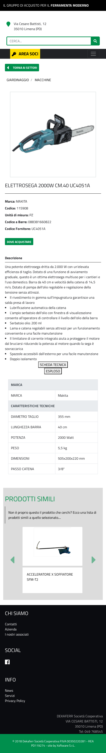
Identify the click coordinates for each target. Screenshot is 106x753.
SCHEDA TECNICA (53, 364)
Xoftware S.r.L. (66, 745)
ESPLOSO (53, 371)
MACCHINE (43, 79)
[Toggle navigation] (93, 54)
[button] (22, 67)
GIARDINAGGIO (18, 79)
